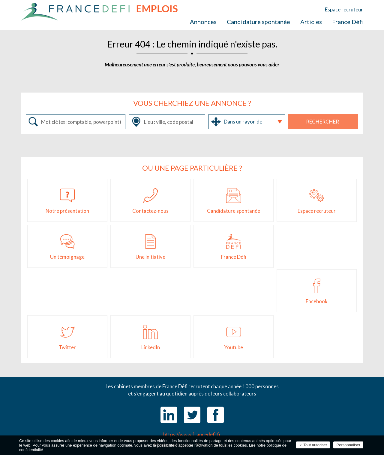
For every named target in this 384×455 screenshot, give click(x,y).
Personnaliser (348, 445)
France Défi (347, 21)
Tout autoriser (313, 445)
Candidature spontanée (258, 21)
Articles (311, 21)
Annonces (203, 21)
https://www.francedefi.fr (192, 434)
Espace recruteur (344, 9)
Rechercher (322, 121)
